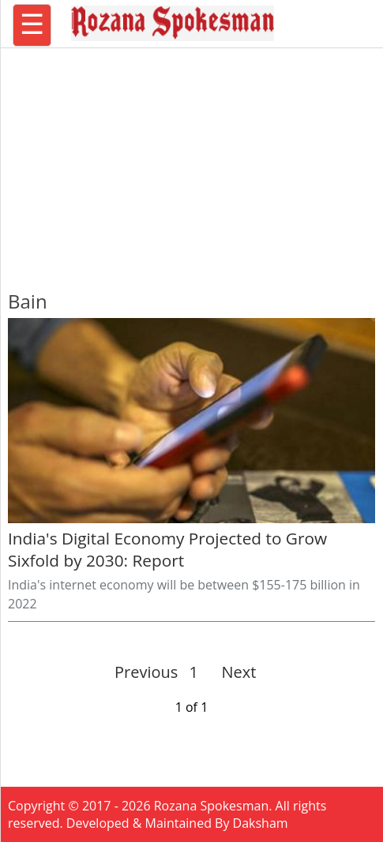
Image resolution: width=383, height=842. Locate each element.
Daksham (260, 823)
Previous (146, 672)
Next (232, 672)
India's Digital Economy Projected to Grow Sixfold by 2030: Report (167, 549)
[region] (191, 161)
